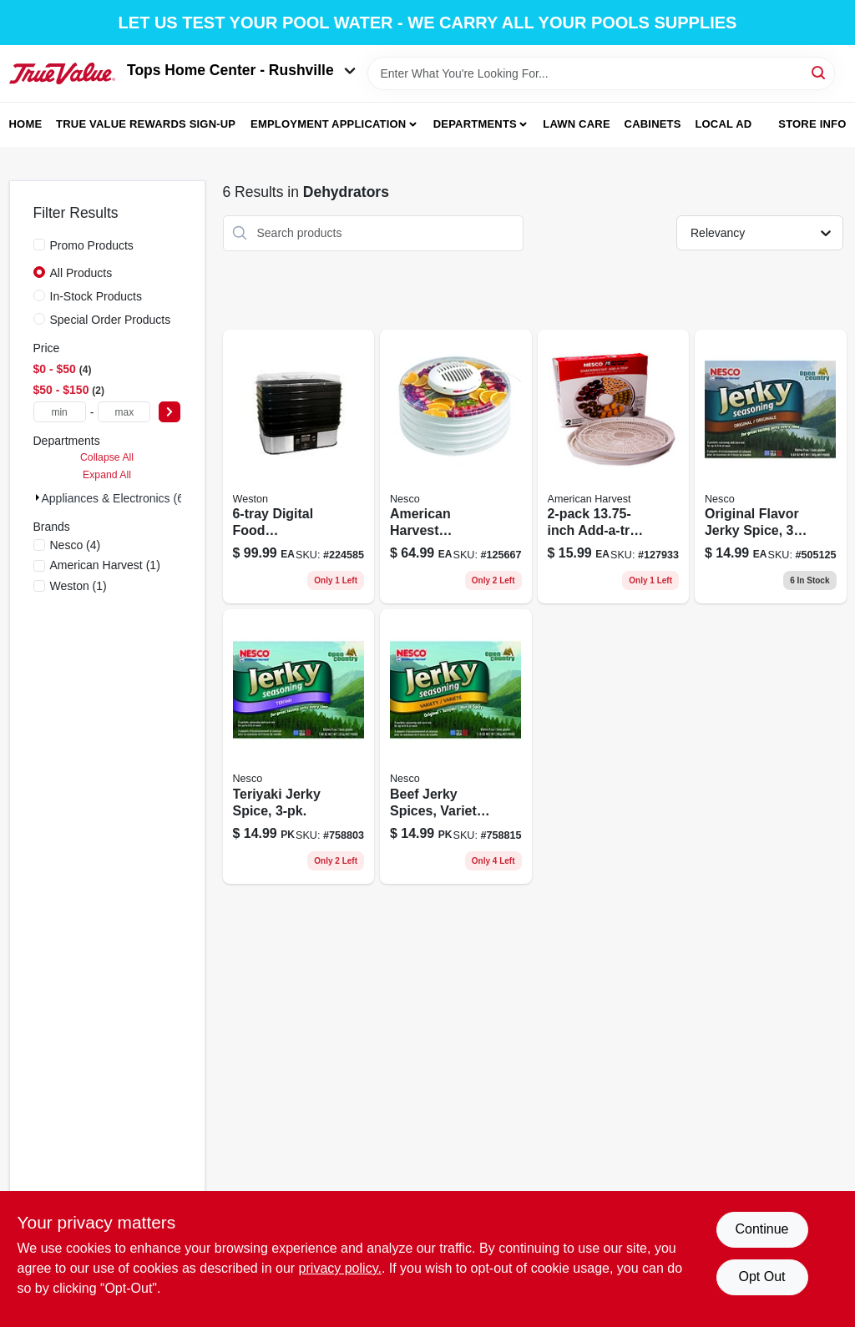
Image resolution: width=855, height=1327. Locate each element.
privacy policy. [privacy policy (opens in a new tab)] (340, 1268)
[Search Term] (601, 73)
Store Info (812, 124)
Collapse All (107, 457)
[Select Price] (169, 411)
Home (26, 124)
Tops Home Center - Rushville (241, 70)
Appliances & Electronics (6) (115, 498)
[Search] (819, 72)
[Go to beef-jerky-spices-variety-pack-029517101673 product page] (456, 746)
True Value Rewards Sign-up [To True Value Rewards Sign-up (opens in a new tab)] (145, 124)
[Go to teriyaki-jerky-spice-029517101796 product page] (299, 746)
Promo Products (92, 245)
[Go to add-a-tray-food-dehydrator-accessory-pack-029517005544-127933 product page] (614, 467)
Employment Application (328, 124)
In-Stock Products (96, 296)
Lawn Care (576, 124)
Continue (761, 1229)
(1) (105, 565)
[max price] (124, 411)
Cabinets (653, 124)
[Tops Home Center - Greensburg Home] (62, 73)
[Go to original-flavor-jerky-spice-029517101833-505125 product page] (771, 467)
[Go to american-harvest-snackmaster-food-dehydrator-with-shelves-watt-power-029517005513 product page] (456, 467)
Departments (475, 124)
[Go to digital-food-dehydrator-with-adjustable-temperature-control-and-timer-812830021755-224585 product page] (299, 467)
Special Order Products (110, 319)
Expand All (107, 475)
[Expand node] (37, 497)
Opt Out (761, 1276)
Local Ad (723, 124)
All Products (81, 273)
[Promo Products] (39, 244)
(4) (75, 545)
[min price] (59, 411)
